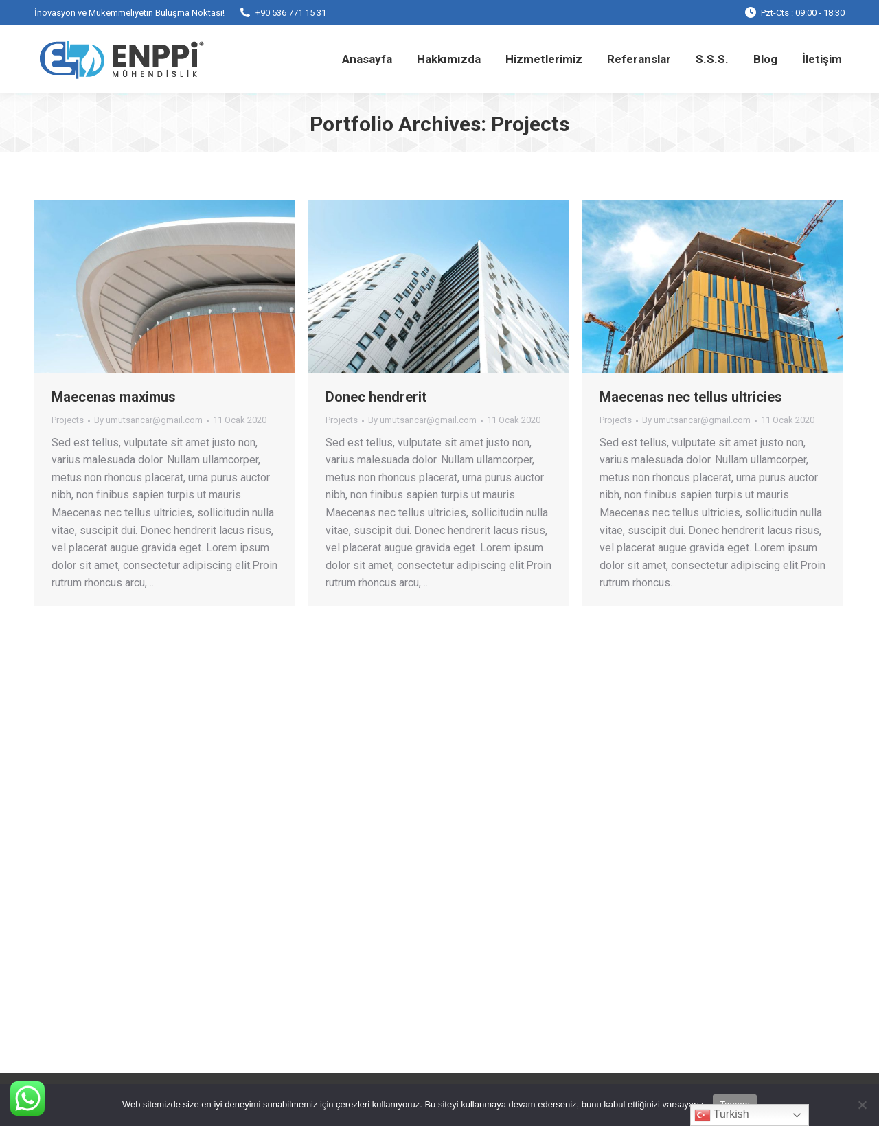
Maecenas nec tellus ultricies (691, 397)
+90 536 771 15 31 (282, 12)
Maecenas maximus (114, 397)
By (148, 420)
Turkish (721, 1115)
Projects (68, 420)
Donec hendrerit (376, 397)
